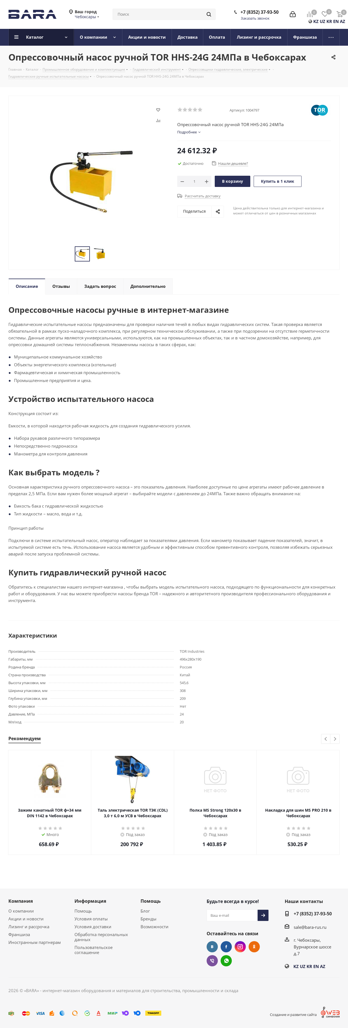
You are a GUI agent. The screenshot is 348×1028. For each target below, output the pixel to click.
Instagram (240, 946)
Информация (90, 901)
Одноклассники (254, 946)
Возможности (155, 926)
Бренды (149, 919)
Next (335, 739)
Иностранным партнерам (34, 942)
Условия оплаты (91, 919)
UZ (322, 21)
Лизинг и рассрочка (28, 926)
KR (329, 21)
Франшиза (19, 934)
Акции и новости (26, 919)
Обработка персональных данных (101, 937)
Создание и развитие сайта (293, 1014)
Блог (145, 911)
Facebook (226, 946)
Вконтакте (212, 946)
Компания (20, 901)
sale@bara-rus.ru (310, 927)
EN (336, 21)
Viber (212, 960)
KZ (316, 21)
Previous (326, 739)
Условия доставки (92, 926)
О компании (21, 911)
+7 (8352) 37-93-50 (259, 12)
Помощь (83, 911)
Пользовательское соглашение (93, 949)
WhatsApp (226, 960)
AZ (342, 21)
